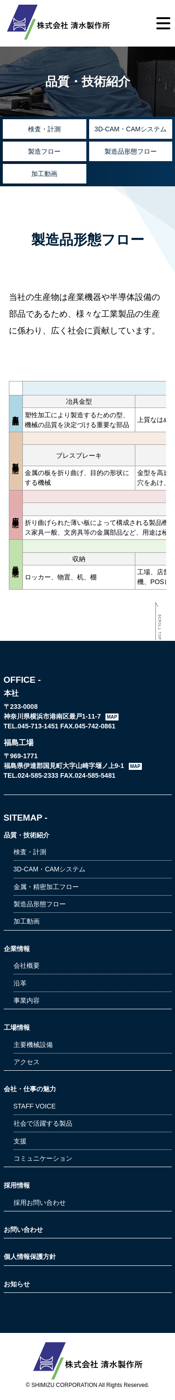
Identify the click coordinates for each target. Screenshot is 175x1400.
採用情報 (17, 1185)
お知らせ (17, 1284)
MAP (112, 717)
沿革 (20, 983)
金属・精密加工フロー (46, 886)
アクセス (27, 1062)
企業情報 (17, 948)
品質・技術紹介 (26, 835)
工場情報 (17, 1027)
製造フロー (44, 151)
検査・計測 (44, 129)
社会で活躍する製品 (43, 1123)
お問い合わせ (23, 1229)
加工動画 (44, 173)
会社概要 (27, 965)
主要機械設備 (33, 1044)
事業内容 (27, 1000)
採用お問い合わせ (40, 1202)
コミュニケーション (43, 1158)
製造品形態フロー (131, 151)
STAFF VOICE (35, 1106)
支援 (20, 1141)
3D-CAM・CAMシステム (130, 129)
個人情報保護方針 (30, 1256)
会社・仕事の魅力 (30, 1089)
